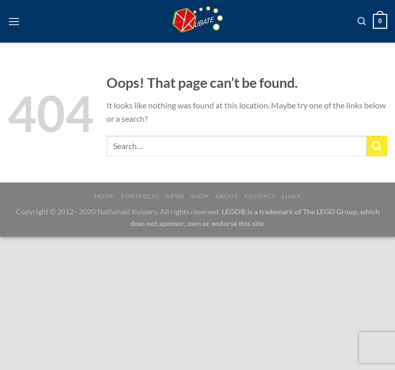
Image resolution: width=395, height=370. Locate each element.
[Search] (361, 21)
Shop (199, 196)
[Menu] (14, 21)
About (226, 196)
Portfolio (140, 196)
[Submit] (377, 146)
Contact (260, 196)
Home (105, 196)
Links (291, 196)
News (175, 196)
